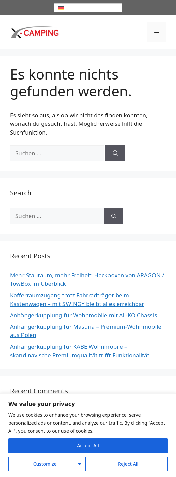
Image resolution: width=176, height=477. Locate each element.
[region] (88, 435)
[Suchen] (115, 153)
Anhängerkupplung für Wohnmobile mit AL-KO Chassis (83, 315)
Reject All (128, 464)
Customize (45, 464)
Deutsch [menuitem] (73, 8)
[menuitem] (88, 7)
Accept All (88, 445)
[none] (88, 7)
